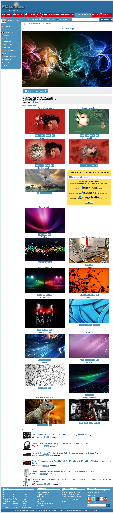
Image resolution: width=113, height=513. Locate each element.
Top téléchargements (43, 493)
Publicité (31, 510)
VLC (4, 505)
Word (23, 491)
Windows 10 (6, 493)
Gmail (14, 501)
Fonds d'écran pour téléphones (71, 496)
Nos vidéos (63, 20)
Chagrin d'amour (44, 108)
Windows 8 (6, 495)
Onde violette (44, 207)
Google (24, 499)
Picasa (24, 505)
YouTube (24, 501)
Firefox (15, 499)
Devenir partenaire (41, 510)
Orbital (89, 363)
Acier (89, 297)
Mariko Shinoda (89, 398)
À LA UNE (6, 15)
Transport (7, 60)
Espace (6, 63)
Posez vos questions (93, 493)
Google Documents (27, 497)
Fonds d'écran (13, 21)
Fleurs (89, 267)
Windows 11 (6, 491)
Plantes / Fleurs (9, 50)
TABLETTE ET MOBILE (49, 15)
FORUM (106, 15)
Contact (61, 510)
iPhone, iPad (17, 493)
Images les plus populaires (45, 503)
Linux (4, 503)
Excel (23, 493)
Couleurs (45, 237)
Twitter (15, 505)
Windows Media (26, 507)
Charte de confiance (21, 510)
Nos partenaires (53, 510)
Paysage (7, 47)
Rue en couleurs (45, 267)
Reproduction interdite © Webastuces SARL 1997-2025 (81, 510)
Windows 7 (6, 497)
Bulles (44, 363)
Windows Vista (7, 499)
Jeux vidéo (8, 44)
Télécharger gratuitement (35, 91)
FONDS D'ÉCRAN (83, 15)
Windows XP (7, 501)
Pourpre (89, 332)
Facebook (16, 507)
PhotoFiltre (6, 507)
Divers (6, 38)
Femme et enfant (89, 108)
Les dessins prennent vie (89, 237)
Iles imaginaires (44, 168)
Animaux (7, 26)
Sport (6, 53)
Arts (53, 135)
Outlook (15, 503)
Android (15, 491)
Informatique (8, 41)
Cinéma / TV (8, 35)
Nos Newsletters (48, 20)
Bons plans (65, 501)
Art (5, 29)
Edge (14, 495)
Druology (32, 101)
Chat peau (44, 138)
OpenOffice (25, 495)
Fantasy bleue (45, 332)
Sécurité (24, 503)
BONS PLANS (67, 15)
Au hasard (7, 66)
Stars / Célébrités (10, 56)
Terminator (44, 297)
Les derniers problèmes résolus (96, 491)
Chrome (15, 497)
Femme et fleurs (89, 138)
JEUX (95, 15)
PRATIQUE (18, 15)
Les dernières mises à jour (45, 491)
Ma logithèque (41, 496)
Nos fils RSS (33, 20)
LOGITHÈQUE (31, 15)
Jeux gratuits (40, 505)
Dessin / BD (8, 32)
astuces (75, 491)
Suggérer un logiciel (43, 495)
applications (68, 491)
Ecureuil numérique (44, 398)
